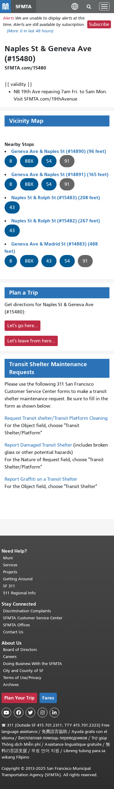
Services (10, 565)
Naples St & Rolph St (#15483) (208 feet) (55, 197)
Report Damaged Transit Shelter (38, 445)
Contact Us (13, 632)
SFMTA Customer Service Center (32, 618)
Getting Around (18, 579)
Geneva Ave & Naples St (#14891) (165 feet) (60, 174)
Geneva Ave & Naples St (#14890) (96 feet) (58, 151)
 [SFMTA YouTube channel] (6, 712)
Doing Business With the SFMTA (32, 663)
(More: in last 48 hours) (30, 31)
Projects (10, 572)
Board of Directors (20, 649)
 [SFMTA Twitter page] (30, 712)
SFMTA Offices (16, 625)
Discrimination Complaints (27, 611)
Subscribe (99, 24)
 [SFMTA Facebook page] (18, 712)
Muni (8, 558)
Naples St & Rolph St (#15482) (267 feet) (55, 221)
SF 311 (9, 586)
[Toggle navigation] (104, 6)
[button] (74, 6)
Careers (9, 656)
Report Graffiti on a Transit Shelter (41, 479)
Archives (11, 684)
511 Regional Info (19, 593)
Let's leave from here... (31, 341)
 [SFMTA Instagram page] (42, 712)
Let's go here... (22, 325)
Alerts (8, 18)
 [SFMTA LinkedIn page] (54, 712)
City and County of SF (23, 670)
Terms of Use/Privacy (22, 677)
